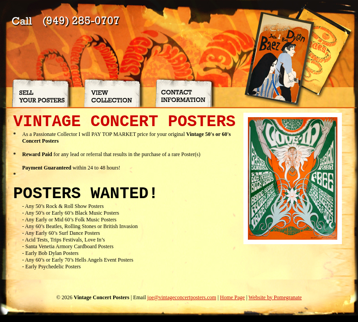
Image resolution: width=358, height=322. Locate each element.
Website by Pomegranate (275, 297)
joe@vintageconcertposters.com (181, 297)
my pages (10, 318)
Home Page (232, 297)
